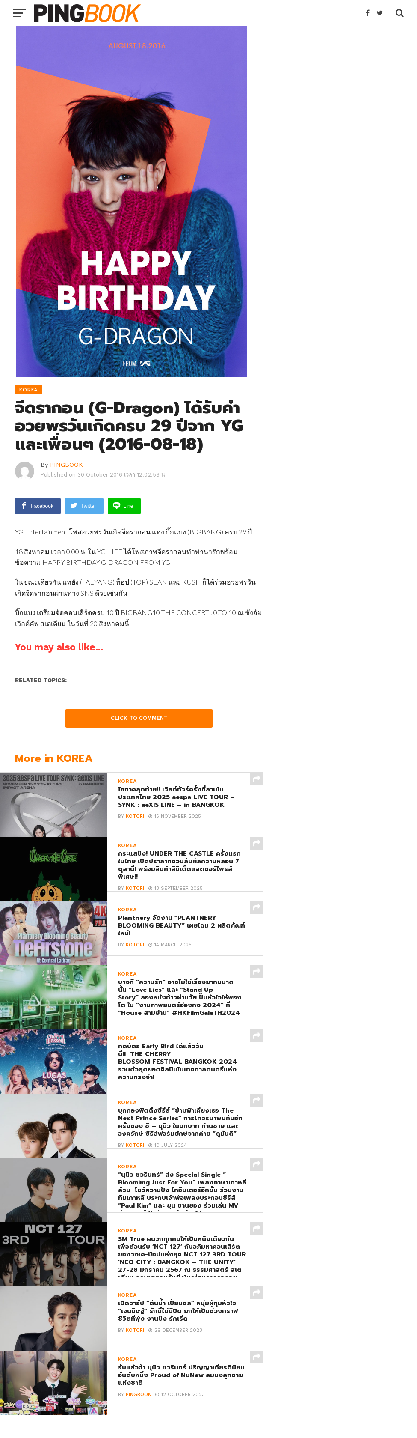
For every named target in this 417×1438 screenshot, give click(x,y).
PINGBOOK (66, 464)
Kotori (135, 816)
